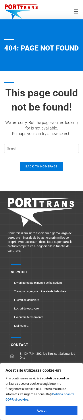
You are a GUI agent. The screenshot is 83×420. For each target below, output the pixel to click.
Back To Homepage (41, 166)
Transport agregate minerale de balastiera (40, 291)
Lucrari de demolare (26, 300)
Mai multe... (21, 325)
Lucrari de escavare (26, 308)
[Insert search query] (41, 148)
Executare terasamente (28, 317)
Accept (41, 410)
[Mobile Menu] (76, 12)
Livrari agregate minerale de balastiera (38, 282)
